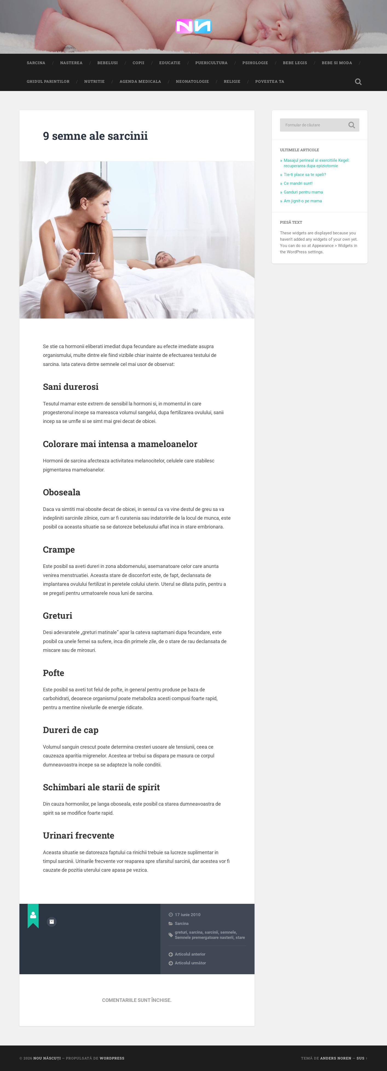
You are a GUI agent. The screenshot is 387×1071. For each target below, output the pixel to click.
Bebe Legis (295, 62)
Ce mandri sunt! (298, 183)
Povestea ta (269, 81)
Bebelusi (107, 62)
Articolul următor (190, 963)
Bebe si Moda (337, 62)
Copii (139, 62)
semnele (228, 932)
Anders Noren (335, 1058)
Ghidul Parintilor (48, 81)
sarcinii (211, 932)
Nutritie (94, 81)
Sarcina (36, 62)
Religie (232, 81)
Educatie (170, 62)
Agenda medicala (140, 81)
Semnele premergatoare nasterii (204, 937)
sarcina (196, 932)
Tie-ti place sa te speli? (305, 174)
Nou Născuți (47, 1058)
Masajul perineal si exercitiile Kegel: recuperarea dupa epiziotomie (317, 163)
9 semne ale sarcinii (95, 135)
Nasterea (71, 62)
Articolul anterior (190, 954)
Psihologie (255, 62)
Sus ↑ (362, 1058)
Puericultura (211, 62)
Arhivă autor (52, 922)
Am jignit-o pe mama (303, 200)
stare (240, 937)
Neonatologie (192, 81)
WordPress (112, 1058)
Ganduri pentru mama (303, 192)
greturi (181, 932)
